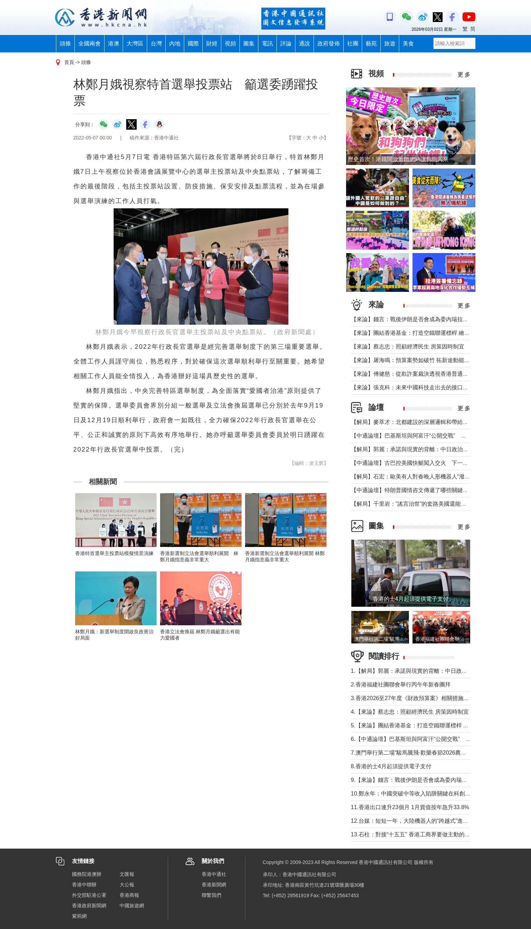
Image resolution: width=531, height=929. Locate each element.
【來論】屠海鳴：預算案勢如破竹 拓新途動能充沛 (413, 360)
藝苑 (371, 43)
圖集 (248, 43)
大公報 (127, 884)
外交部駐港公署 (89, 895)
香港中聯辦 (84, 884)
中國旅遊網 (132, 905)
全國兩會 (89, 43)
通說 (304, 43)
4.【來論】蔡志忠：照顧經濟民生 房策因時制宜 (410, 712)
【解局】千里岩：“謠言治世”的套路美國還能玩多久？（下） (425, 504)
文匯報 (127, 874)
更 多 (464, 75)
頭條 (65, 43)
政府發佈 (328, 43)
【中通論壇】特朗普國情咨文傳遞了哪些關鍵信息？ (415, 490)
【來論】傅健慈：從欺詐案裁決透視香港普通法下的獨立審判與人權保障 (440, 374)
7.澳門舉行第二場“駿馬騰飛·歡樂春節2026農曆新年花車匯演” (426, 753)
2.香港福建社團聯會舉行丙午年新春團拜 (401, 684)
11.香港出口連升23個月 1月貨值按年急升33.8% (410, 807)
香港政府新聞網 (89, 905)
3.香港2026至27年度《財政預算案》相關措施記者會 (416, 698)
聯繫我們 (211, 895)
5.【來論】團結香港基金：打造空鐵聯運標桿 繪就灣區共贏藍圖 (429, 725)
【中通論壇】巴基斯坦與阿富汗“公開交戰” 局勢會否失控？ (425, 436)
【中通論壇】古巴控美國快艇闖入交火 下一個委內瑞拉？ (423, 463)
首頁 (69, 62)
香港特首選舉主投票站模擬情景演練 (114, 553)
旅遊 (389, 43)
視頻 (230, 43)
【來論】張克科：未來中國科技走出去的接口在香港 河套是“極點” (432, 387)
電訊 (267, 43)
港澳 (113, 43)
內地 (174, 43)
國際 (193, 43)
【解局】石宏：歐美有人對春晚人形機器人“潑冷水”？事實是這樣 (431, 477)
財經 (211, 43)
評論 (286, 43)
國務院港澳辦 (86, 874)
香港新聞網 (214, 884)
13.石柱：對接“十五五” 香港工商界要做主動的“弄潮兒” (418, 834)
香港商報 (129, 895)
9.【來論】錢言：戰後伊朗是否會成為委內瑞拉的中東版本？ (426, 780)
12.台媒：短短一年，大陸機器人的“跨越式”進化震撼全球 (421, 821)
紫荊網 (79, 916)
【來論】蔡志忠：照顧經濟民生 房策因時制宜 (407, 347)
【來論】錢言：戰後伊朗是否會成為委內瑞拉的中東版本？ (423, 319)
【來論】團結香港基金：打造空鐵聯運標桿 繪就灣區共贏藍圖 (427, 333)
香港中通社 (214, 874)
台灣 (156, 43)
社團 (352, 43)
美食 (408, 43)
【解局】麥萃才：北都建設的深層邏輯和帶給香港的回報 (421, 422)
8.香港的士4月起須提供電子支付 (391, 766)
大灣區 (135, 43)
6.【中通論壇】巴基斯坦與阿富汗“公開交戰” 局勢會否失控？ (428, 739)
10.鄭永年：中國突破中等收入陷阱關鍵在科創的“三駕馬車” (424, 794)
